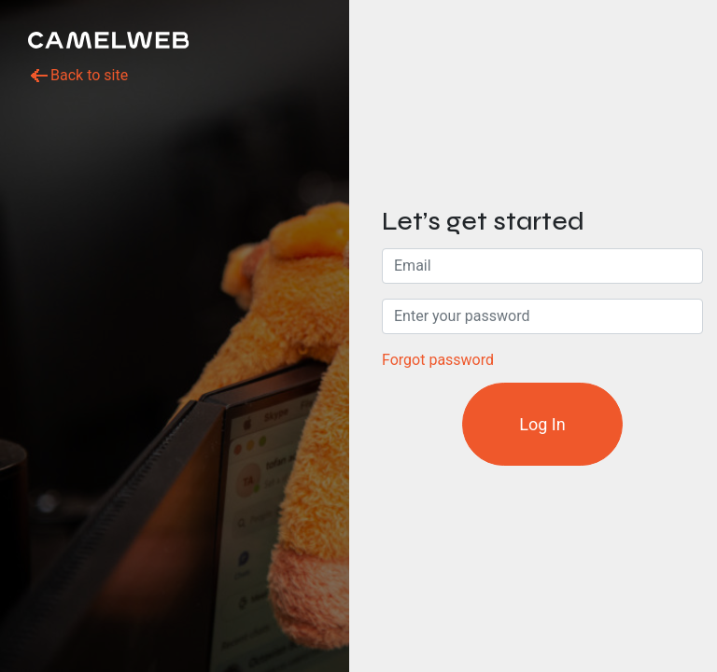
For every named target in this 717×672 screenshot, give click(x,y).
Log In (542, 424)
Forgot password (438, 360)
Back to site (78, 75)
